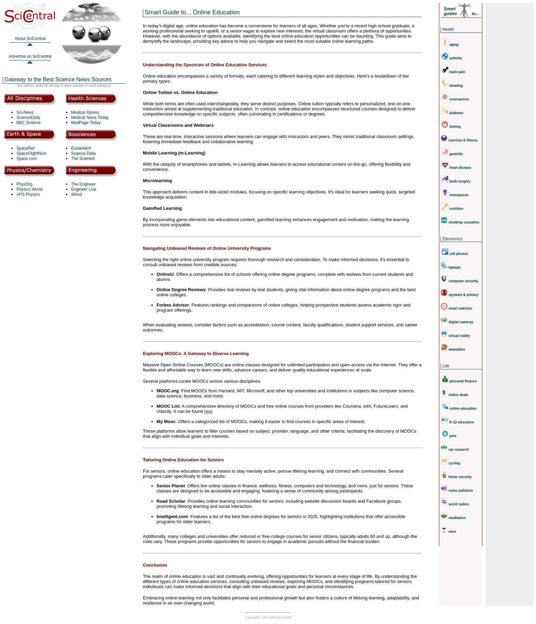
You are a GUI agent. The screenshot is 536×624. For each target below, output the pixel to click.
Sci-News (25, 112)
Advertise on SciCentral (30, 56)
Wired (76, 194)
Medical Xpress (85, 112)
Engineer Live (83, 189)
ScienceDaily (28, 117)
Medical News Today (90, 117)
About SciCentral (30, 38)
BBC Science (28, 122)
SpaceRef (25, 148)
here (208, 411)
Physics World (29, 189)
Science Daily (83, 153)
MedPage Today (86, 122)
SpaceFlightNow (31, 153)
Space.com (26, 158)
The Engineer (83, 184)
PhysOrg (24, 184)
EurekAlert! (81, 148)
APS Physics (28, 194)
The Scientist (83, 158)
